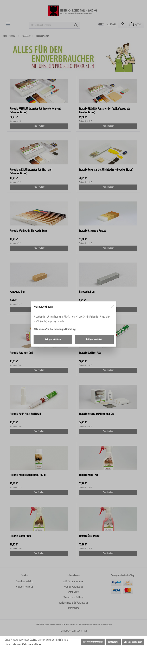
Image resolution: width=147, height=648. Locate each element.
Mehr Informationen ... (32, 644)
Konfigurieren (113, 642)
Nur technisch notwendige (93, 641)
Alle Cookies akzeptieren (133, 642)
